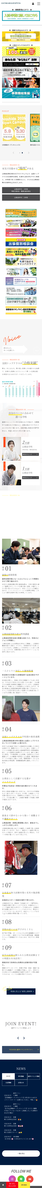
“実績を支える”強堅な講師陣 (22, 991)
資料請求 (24, 1185)
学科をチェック (30, 454)
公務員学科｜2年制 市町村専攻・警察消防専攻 (21, 190)
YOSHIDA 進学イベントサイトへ (24, 1049)
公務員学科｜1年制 (21, 197)
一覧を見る (21, 1153)
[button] (20, 153)
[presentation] (13, 153)
